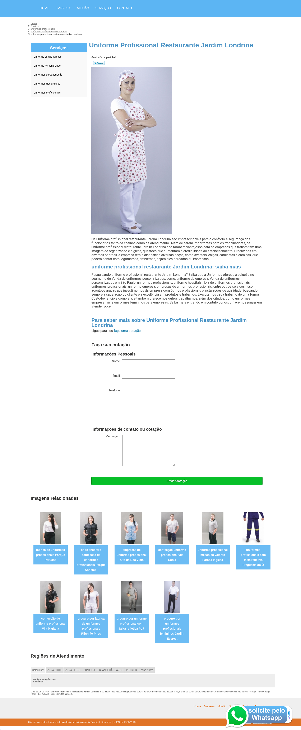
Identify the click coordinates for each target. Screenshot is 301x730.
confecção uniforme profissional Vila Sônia (172, 555)
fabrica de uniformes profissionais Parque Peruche (50, 555)
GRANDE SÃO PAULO (110, 670)
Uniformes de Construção (48, 74)
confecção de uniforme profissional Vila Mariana (50, 623)
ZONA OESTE (72, 670)
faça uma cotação (127, 331)
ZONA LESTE (54, 670)
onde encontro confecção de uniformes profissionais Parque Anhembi (91, 560)
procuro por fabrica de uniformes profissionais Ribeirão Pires (91, 626)
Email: (143, 376)
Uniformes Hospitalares (47, 83)
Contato (124, 8)
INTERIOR (131, 670)
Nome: (143, 361)
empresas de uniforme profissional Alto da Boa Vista (132, 555)
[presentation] (123, 411)
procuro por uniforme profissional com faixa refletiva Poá (132, 623)
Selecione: (38, 670)
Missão (83, 8)
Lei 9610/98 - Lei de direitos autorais (55, 694)
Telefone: (141, 391)
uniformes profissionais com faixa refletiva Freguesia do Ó (253, 557)
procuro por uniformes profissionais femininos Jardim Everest (172, 628)
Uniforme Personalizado (47, 65)
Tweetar (99, 63)
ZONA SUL (90, 670)
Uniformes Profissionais (47, 92)
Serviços (103, 8)
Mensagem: (140, 450)
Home (44, 8)
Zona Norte (146, 670)
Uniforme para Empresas (48, 56)
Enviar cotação (177, 481)
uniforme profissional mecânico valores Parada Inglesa (213, 555)
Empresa (62, 8)
